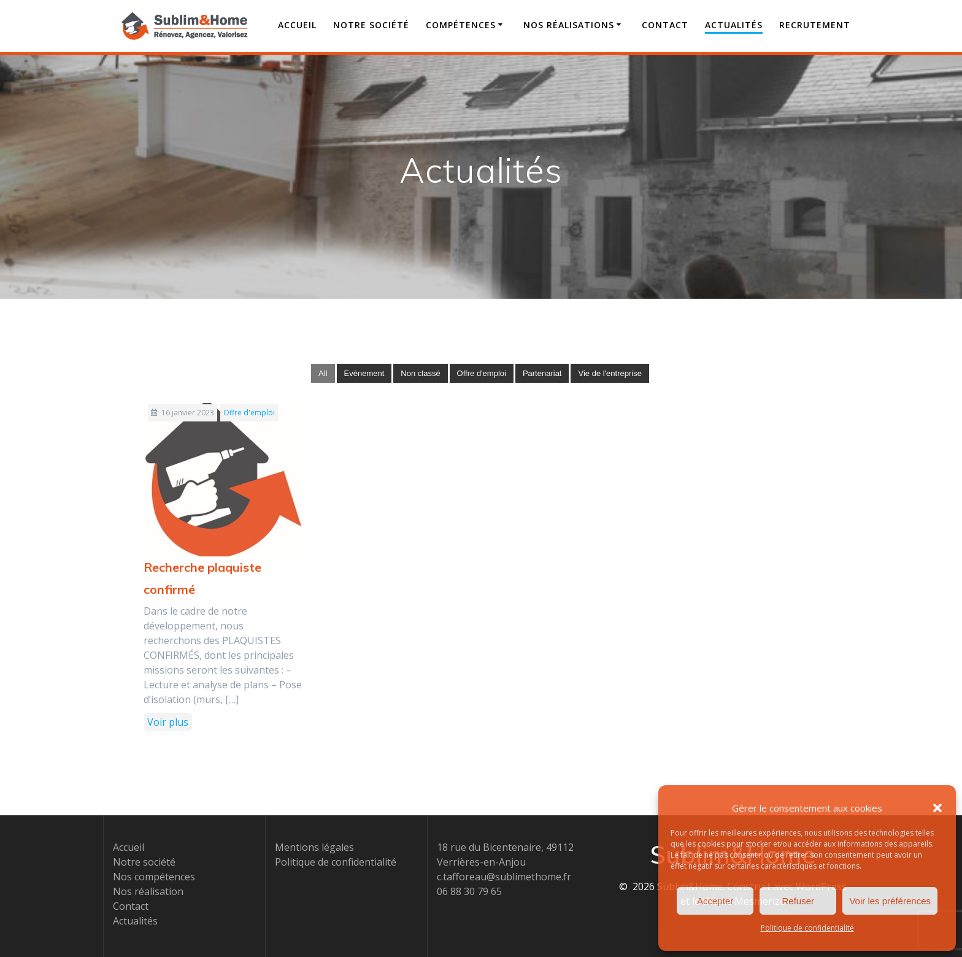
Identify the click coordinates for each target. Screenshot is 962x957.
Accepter (715, 901)
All (322, 373)
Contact (665, 25)
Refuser (798, 901)
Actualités (734, 25)
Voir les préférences (890, 901)
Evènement (364, 373)
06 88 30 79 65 (469, 891)
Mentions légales (314, 847)
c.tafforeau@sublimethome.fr (504, 876)
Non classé (420, 373)
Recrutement (814, 25)
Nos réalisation (148, 891)
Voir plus (167, 722)
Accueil (297, 25)
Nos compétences (154, 876)
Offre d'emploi (481, 373)
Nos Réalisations (568, 25)
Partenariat (542, 373)
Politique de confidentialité (807, 928)
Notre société (371, 25)
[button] (937, 808)
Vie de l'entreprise (609, 373)
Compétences (461, 25)
